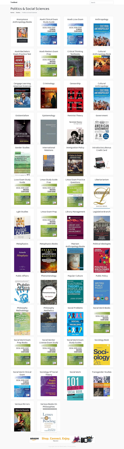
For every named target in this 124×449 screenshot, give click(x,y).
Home (12, 12)
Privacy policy (71, 446)
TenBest (13, 2)
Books (18, 12)
